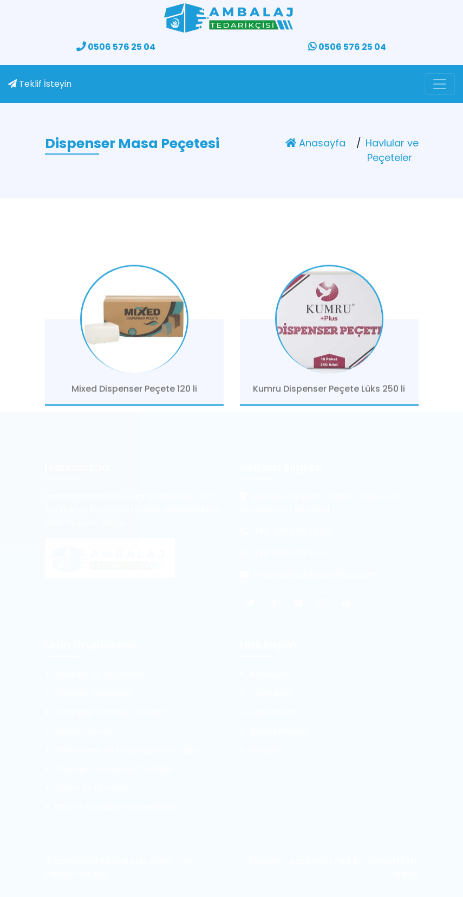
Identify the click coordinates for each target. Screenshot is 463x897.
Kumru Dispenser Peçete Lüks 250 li (329, 396)
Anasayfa (315, 143)
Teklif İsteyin (39, 84)
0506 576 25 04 (115, 47)
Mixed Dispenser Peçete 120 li (134, 396)
